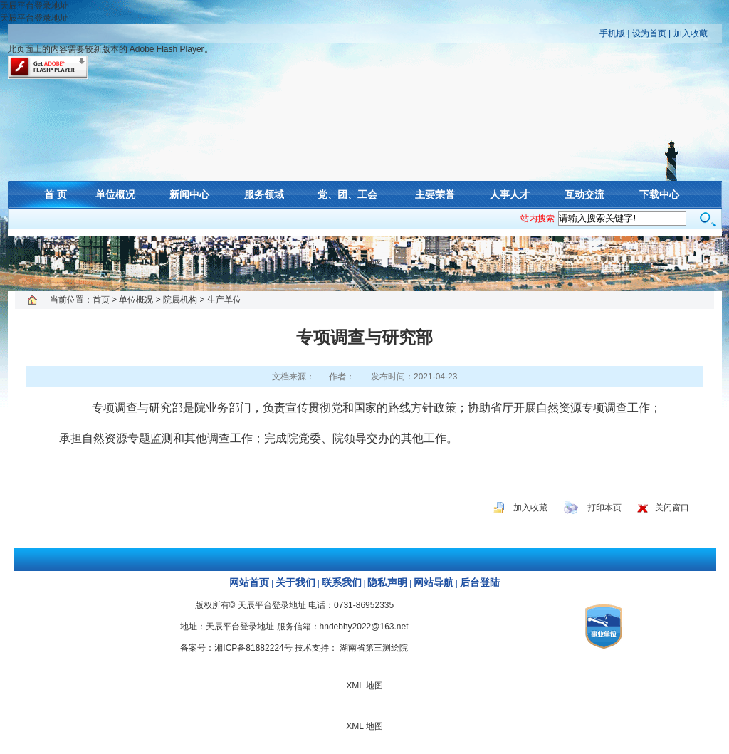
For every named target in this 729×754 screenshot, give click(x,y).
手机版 (612, 33)
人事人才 (510, 194)
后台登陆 (480, 582)
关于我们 (295, 582)
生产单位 (224, 300)
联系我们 (342, 582)
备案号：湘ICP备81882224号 (236, 648)
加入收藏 (690, 33)
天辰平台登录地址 (34, 6)
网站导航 (433, 582)
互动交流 (584, 194)
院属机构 (180, 300)
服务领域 (264, 194)
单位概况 (115, 194)
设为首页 (649, 33)
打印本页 (604, 508)
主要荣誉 (435, 194)
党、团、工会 (347, 194)
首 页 (55, 194)
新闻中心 (189, 194)
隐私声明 (387, 582)
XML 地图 (364, 263)
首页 (101, 300)
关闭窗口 (672, 508)
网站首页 (249, 582)
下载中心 (659, 194)
